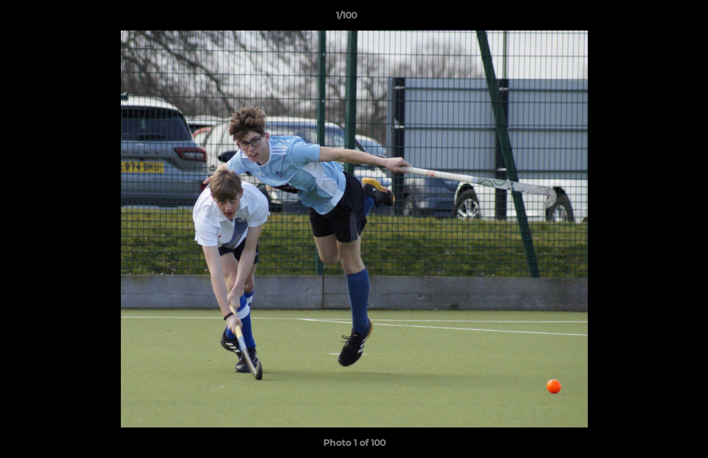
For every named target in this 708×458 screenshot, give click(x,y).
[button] (654, 18)
